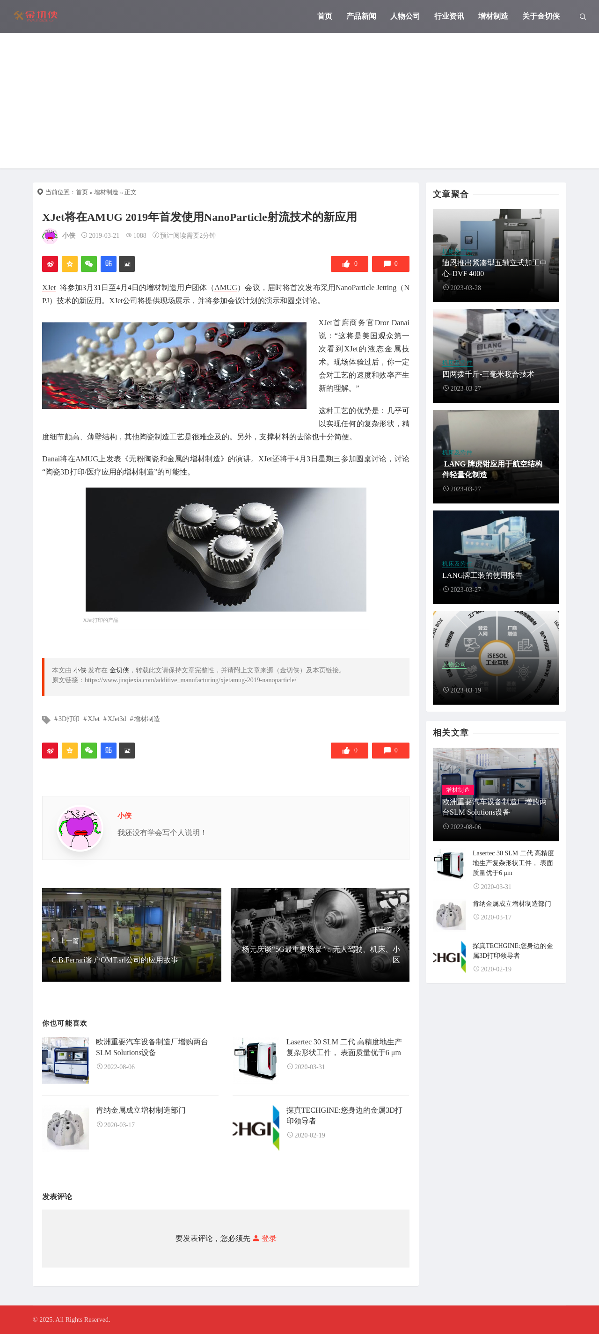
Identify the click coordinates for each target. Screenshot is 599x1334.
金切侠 (119, 670)
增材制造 (493, 16)
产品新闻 (361, 16)
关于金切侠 (541, 16)
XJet (49, 288)
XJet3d (117, 718)
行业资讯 (449, 16)
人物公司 (405, 16)
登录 (263, 1238)
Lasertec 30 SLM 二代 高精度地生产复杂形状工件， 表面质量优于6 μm (513, 863)
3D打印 (69, 718)
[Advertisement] (299, 102)
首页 (324, 16)
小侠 (68, 235)
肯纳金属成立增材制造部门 (141, 1110)
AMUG (225, 288)
